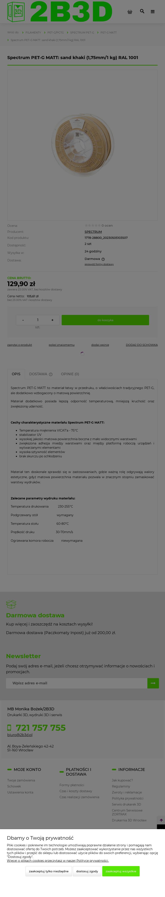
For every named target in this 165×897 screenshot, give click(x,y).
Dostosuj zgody (87, 871)
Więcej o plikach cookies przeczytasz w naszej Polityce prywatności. (58, 861)
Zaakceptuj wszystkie (121, 871)
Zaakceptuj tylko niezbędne (49, 871)
